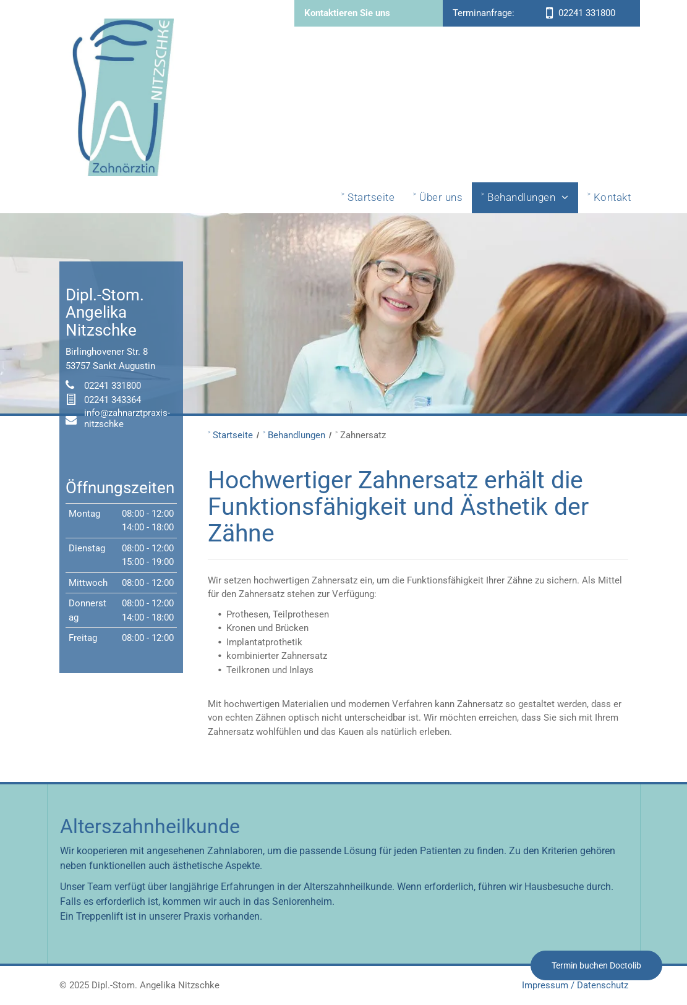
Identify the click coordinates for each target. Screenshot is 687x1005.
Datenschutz (602, 985)
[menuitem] (368, 197)
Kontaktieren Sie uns (347, 13)
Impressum (545, 985)
